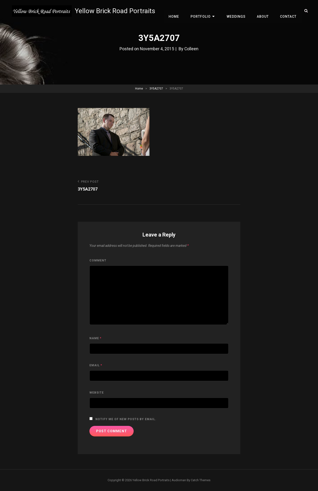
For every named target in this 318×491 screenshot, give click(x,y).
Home (178, 11)
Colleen (192, 48)
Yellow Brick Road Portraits (115, 11)
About (264, 11)
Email (95, 365)
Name (95, 338)
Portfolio (204, 11)
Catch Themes (200, 480)
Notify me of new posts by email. (125, 419)
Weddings (238, 11)
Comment (97, 260)
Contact (288, 11)
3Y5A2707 (156, 88)
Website (96, 392)
